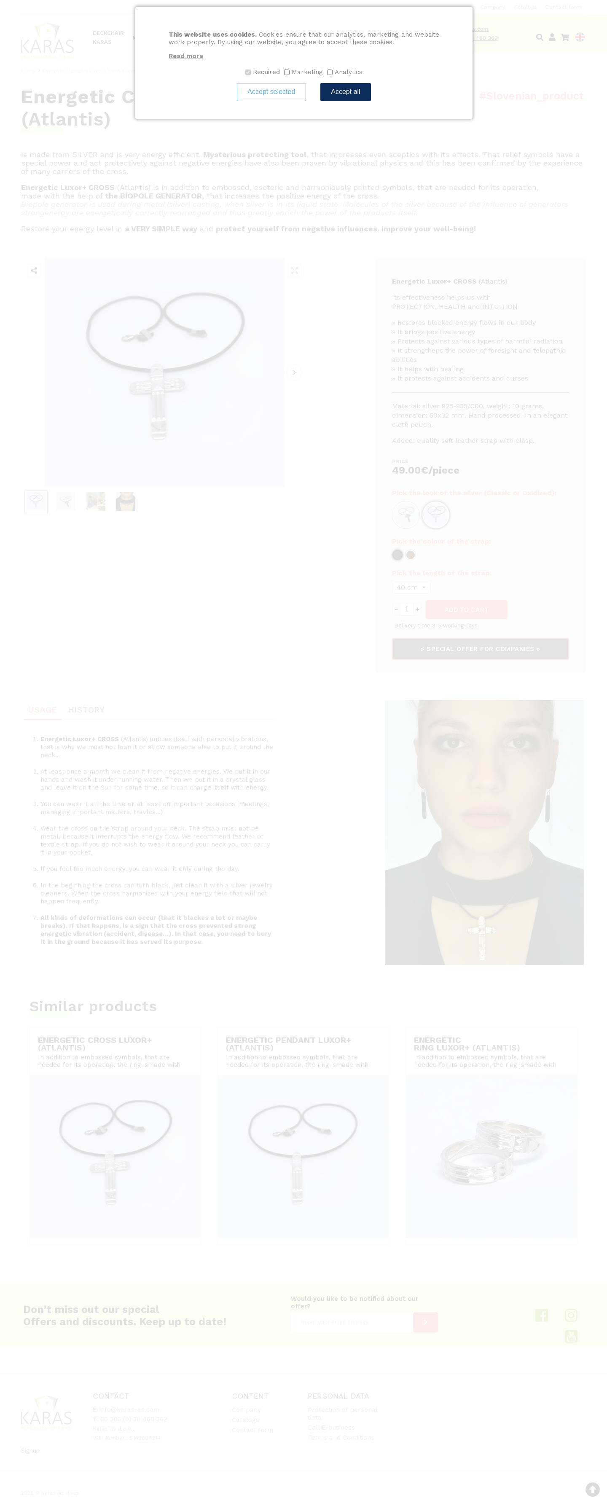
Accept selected (271, 91)
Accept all (345, 91)
